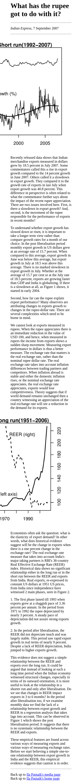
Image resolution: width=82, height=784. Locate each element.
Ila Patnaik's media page (43, 774)
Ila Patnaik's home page (43, 778)
